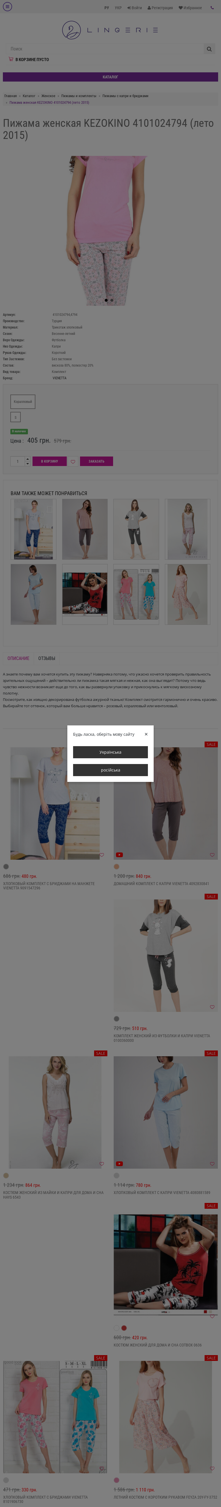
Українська (110, 752)
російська (110, 770)
